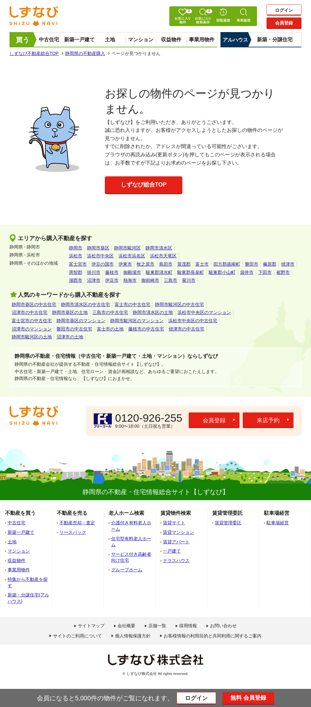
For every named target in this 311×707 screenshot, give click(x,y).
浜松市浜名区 (131, 255)
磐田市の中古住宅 (74, 328)
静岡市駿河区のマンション (137, 320)
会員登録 (284, 22)
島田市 (165, 264)
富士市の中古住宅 (132, 304)
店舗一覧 (157, 625)
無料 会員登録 (248, 698)
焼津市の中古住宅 (186, 328)
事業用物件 (201, 39)
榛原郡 (269, 264)
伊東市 (125, 264)
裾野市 (283, 272)
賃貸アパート (176, 541)
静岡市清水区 (158, 247)
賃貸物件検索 (175, 513)
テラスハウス (176, 560)
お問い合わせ (223, 625)
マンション (140, 39)
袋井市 (247, 272)
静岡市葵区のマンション (81, 320)
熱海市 (130, 280)
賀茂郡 (184, 264)
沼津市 (93, 280)
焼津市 (287, 264)
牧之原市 (145, 264)
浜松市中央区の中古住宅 (192, 320)
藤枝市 (111, 272)
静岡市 (75, 247)
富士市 (202, 264)
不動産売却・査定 (77, 522)
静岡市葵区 (98, 247)
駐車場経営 (278, 522)
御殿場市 (132, 272)
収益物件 (171, 39)
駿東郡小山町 (222, 272)
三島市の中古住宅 (110, 312)
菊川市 (188, 280)
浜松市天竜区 (163, 255)
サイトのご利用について (77, 635)
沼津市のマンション (32, 328)
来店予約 (268, 420)
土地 (110, 39)
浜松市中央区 (100, 255)
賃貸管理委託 (228, 522)
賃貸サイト (174, 522)
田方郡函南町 (226, 264)
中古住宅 (49, 39)
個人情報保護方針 (133, 635)
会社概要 (126, 625)
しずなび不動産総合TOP (34, 53)
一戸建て (172, 551)
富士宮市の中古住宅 (32, 320)
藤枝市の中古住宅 (146, 328)
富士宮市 (78, 264)
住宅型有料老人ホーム (131, 541)
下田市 (265, 272)
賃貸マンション (178, 532)
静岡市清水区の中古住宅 (85, 304)
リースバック (72, 532)
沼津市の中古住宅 (29, 312)
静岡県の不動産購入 (85, 53)
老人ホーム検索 (126, 513)
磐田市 (251, 264)
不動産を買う (20, 513)
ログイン (284, 10)
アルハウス (235, 40)
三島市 (170, 280)
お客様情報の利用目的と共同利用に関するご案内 (212, 635)
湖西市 (75, 280)
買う (23, 40)
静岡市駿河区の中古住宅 (179, 304)
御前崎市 (150, 280)
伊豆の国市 (102, 264)
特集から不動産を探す (28, 582)
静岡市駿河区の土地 (32, 336)
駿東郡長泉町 (190, 272)
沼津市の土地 (70, 336)
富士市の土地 (110, 328)
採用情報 (188, 625)
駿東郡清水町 (159, 272)
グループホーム (126, 569)
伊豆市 (111, 280)
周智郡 (75, 272)
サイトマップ (91, 625)
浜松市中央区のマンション (204, 312)
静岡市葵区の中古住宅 (34, 304)
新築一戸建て (79, 39)
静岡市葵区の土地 (70, 312)
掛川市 (93, 272)
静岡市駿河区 (127, 247)
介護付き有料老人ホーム (131, 526)
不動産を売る (72, 513)
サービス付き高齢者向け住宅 (131, 557)
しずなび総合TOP (144, 184)
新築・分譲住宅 (275, 39)
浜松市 (75, 255)
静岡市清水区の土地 (153, 312)
